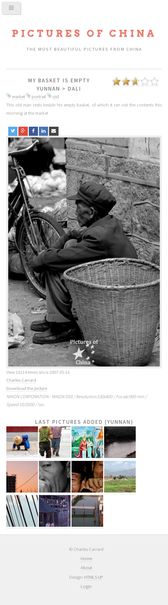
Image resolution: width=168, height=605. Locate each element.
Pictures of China (84, 33)
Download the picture (26, 388)
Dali (74, 88)
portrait (39, 96)
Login (86, 586)
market (18, 96)
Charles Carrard (21, 380)
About (86, 567)
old (56, 96)
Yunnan (48, 88)
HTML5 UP (93, 577)
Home (86, 558)
